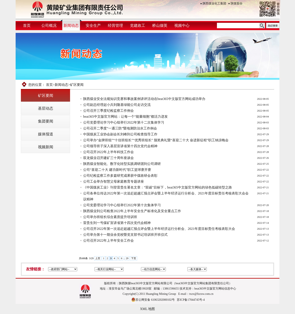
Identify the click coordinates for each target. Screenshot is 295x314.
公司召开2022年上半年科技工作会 (108, 152)
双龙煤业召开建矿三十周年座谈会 (108, 158)
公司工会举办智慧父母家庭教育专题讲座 (113, 181)
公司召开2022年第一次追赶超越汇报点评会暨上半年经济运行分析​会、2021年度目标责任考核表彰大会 (159, 228)
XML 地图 (147, 309)
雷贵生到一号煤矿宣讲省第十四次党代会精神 (117, 223)
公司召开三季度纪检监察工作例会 (108, 110)
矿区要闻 (45, 95)
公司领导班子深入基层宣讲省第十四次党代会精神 (120, 146)
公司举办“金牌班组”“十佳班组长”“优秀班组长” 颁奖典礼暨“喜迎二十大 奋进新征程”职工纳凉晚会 (156, 140)
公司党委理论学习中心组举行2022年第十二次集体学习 (123, 122)
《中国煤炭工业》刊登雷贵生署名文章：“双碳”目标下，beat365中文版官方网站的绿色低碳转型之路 (157, 187)
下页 (133, 258)
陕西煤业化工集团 (213, 3)
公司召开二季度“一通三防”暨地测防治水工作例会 (120, 128)
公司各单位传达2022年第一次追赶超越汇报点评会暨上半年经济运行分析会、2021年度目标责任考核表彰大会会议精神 (166, 196)
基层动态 (45, 108)
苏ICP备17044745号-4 (190, 299)
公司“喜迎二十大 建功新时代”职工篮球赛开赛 (117, 169)
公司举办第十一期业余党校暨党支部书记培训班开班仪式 (125, 234)
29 (127, 258)
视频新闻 (45, 147)
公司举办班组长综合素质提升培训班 (110, 217)
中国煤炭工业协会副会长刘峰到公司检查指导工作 (120, 134)
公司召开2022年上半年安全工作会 (108, 240)
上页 (97, 258)
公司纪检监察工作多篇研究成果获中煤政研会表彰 (120, 175)
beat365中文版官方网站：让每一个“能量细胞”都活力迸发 (125, 116)
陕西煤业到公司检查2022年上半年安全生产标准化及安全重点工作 (132, 211)
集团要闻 (45, 121)
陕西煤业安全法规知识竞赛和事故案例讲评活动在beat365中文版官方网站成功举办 (144, 99)
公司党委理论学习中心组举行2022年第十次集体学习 (122, 205)
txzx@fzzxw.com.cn (201, 293)
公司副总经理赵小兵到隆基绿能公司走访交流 (117, 104)
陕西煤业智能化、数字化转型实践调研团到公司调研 (122, 164)
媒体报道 (45, 134)
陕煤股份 (235, 3)
